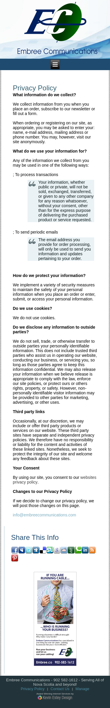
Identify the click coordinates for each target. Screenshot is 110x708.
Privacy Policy (33, 689)
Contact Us (59, 689)
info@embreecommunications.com (44, 515)
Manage (82, 689)
